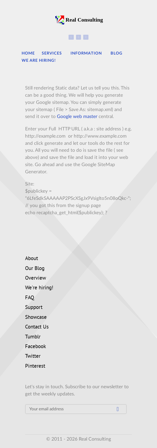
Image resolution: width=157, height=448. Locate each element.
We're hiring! (39, 288)
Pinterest (35, 366)
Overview (35, 278)
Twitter (32, 356)
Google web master (77, 116)
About (31, 259)
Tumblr (32, 337)
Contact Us (37, 327)
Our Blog (34, 269)
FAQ (29, 298)
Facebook (35, 347)
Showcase (36, 317)
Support (33, 307)
